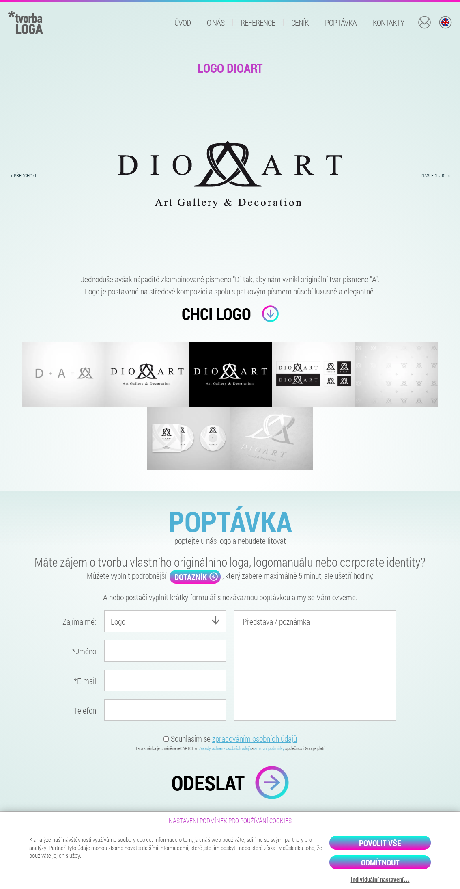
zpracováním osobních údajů (254, 738)
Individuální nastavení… (380, 879)
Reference (258, 22)
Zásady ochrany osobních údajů (225, 748)
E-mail (85, 680)
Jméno (84, 651)
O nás (215, 22)
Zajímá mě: (79, 621)
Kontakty (388, 22)
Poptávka (341, 22)
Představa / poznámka (276, 621)
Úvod (182, 22)
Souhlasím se (230, 738)
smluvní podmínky (269, 748)
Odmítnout (380, 862)
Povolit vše (380, 842)
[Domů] (25, 21)
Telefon (84, 710)
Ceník (300, 22)
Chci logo (230, 313)
